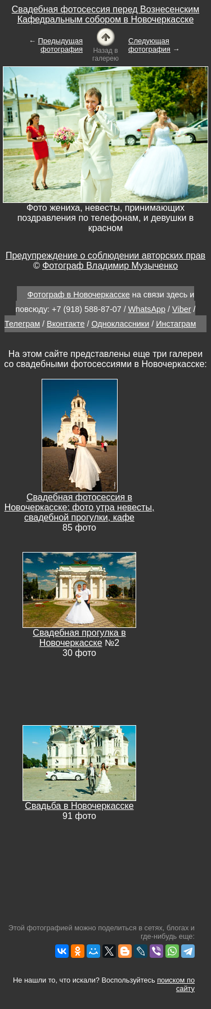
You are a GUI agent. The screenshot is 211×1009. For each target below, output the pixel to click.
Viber (181, 309)
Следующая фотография (149, 45)
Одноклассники (120, 323)
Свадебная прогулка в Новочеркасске (79, 638)
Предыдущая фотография (60, 45)
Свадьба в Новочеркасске (79, 806)
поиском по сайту (176, 984)
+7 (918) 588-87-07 (87, 309)
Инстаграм (176, 323)
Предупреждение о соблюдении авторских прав (105, 255)
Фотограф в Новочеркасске (78, 294)
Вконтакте (65, 323)
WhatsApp (146, 309)
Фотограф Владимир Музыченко (110, 265)
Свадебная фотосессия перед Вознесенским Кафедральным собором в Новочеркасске (105, 14)
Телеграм (22, 323)
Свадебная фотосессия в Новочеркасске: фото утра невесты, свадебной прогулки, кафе (80, 507)
